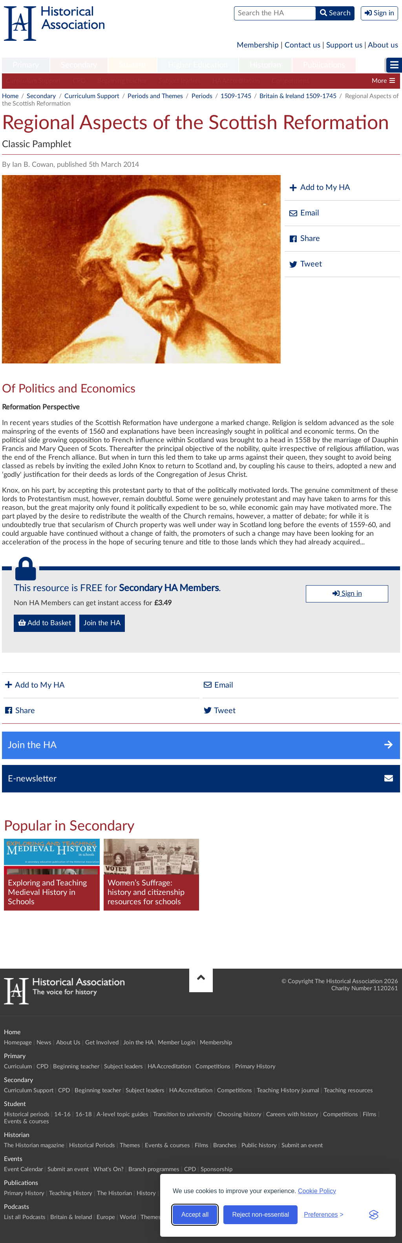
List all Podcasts (25, 1217)
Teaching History (70, 1193)
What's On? (108, 1169)
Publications (324, 65)
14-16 (62, 1114)
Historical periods (26, 1114)
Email (304, 213)
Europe (106, 1217)
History (146, 1193)
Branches (225, 1145)
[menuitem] (26, 65)
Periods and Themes (155, 96)
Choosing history (239, 1114)
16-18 (83, 1114)
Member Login (176, 1043)
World (128, 1217)
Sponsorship (216, 1169)
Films (369, 1114)
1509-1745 (236, 96)
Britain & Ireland (71, 1217)
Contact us (302, 45)
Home (10, 96)
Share (304, 239)
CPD (79, 81)
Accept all (194, 1214)
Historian (265, 65)
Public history (259, 1145)
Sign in (347, 593)
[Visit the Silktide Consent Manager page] (373, 1214)
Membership (258, 45)
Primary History (255, 1067)
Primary (26, 65)
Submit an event (302, 1145)
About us (383, 45)
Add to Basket (44, 623)
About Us (68, 1043)
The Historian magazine (34, 1145)
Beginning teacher (122, 81)
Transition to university (182, 1114)
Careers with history (292, 1114)
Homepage (18, 1043)
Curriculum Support (33, 81)
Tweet (305, 264)
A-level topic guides (122, 1114)
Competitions (290, 81)
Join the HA (102, 623)
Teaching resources (348, 1090)
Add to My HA (319, 188)
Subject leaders (180, 81)
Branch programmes (153, 1169)
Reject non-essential (260, 1214)
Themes (130, 1145)
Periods (202, 96)
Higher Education (198, 65)
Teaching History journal (354, 81)
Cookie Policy (317, 1191)
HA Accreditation (236, 81)
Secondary (79, 65)
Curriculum (18, 1067)
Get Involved (102, 1043)
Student (132, 65)
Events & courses (26, 1121)
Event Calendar (23, 1169)
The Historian (114, 1193)
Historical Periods (92, 1145)
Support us (344, 45)
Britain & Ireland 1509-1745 (297, 96)
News (44, 1043)
